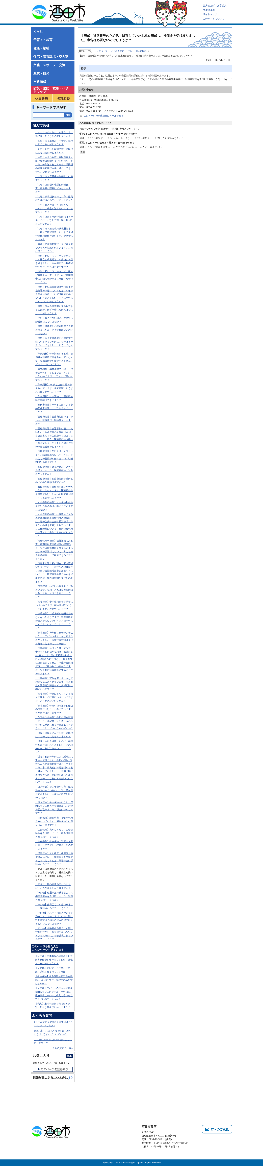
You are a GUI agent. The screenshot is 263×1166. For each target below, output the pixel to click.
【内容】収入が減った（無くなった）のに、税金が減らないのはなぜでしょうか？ (54, 208)
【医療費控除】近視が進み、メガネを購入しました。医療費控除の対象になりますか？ (54, 470)
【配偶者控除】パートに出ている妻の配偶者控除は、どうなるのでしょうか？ (54, 408)
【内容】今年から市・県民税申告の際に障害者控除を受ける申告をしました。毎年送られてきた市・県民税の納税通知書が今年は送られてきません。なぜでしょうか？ (54, 164)
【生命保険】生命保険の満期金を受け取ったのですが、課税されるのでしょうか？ (54, 845)
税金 (130, 51)
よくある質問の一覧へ (61, 1048)
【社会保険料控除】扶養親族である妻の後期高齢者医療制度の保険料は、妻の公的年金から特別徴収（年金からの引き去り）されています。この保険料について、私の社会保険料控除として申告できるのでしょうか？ (54, 525)
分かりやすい (98, 138)
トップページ (100, 51)
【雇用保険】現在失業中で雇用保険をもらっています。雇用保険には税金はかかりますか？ (54, 821)
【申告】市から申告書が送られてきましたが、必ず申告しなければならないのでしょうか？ (54, 310)
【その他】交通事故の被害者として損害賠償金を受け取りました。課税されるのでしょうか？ (54, 896)
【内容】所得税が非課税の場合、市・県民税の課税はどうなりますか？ (53, 188)
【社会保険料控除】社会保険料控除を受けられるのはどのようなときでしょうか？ (54, 506)
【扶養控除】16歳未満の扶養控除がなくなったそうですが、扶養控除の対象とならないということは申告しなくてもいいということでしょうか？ (54, 620)
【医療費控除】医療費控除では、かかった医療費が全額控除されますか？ (54, 420)
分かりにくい (145, 138)
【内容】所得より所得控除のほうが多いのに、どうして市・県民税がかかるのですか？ (54, 220)
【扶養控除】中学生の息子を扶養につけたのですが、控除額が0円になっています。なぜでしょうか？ (54, 605)
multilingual (209, 10)
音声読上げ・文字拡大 (214, 5)
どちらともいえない (121, 138)
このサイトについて (213, 18)
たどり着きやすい (100, 147)
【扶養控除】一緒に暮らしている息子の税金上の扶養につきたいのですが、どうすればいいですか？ (54, 697)
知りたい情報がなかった (171, 138)
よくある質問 (117, 51)
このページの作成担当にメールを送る (104, 115)
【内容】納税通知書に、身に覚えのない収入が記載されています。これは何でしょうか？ (54, 248)
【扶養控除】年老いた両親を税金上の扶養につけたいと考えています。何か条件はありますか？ (54, 709)
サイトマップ (210, 14)
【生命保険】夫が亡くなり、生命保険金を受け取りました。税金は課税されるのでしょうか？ (54, 833)
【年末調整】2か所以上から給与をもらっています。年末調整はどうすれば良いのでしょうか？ (54, 388)
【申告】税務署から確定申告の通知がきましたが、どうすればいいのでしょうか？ (54, 330)
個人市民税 (141, 51)
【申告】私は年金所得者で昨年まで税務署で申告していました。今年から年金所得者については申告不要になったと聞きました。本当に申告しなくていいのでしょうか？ (54, 294)
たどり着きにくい (152, 147)
